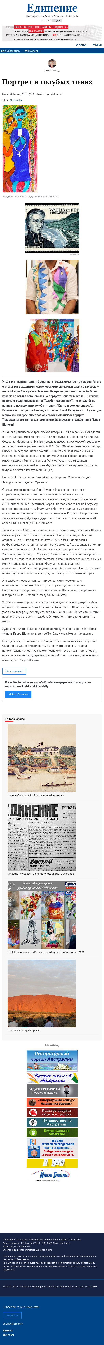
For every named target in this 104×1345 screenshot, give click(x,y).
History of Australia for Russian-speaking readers (36, 795)
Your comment (14, 671)
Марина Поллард (52, 70)
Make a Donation (18, 694)
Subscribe (12, 1315)
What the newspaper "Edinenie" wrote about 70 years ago (41, 873)
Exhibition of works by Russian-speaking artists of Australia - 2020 (46, 952)
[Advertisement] (52, 1205)
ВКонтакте (8, 1334)
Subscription (10, 50)
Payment (31, 50)
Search (81, 45)
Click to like (16, 100)
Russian (46, 20)
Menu (97, 45)
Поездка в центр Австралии (24, 1030)
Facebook (8, 1330)
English (57, 20)
